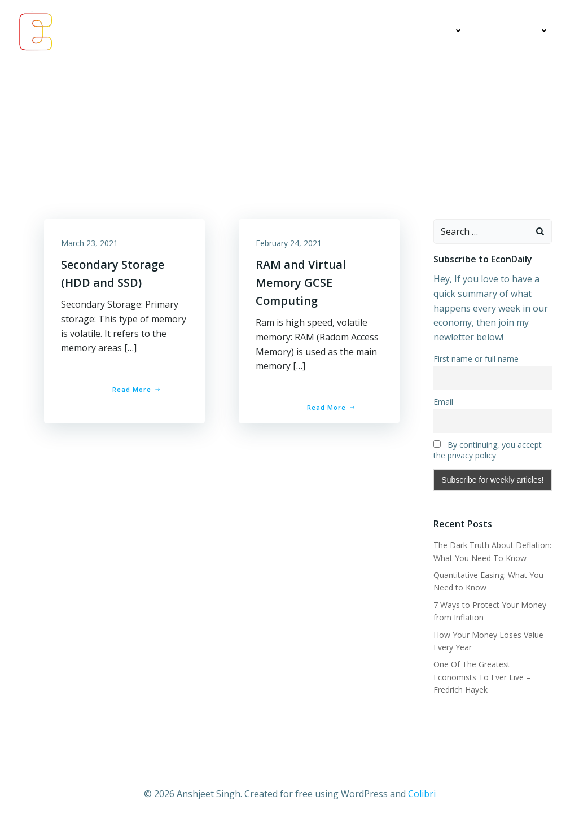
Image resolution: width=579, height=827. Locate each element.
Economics (288, 31)
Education (435, 31)
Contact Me (517, 31)
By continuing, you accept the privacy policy (487, 450)
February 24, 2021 (289, 243)
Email (443, 401)
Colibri (422, 793)
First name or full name (476, 359)
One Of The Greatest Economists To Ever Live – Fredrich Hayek (481, 677)
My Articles (359, 31)
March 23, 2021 (89, 243)
